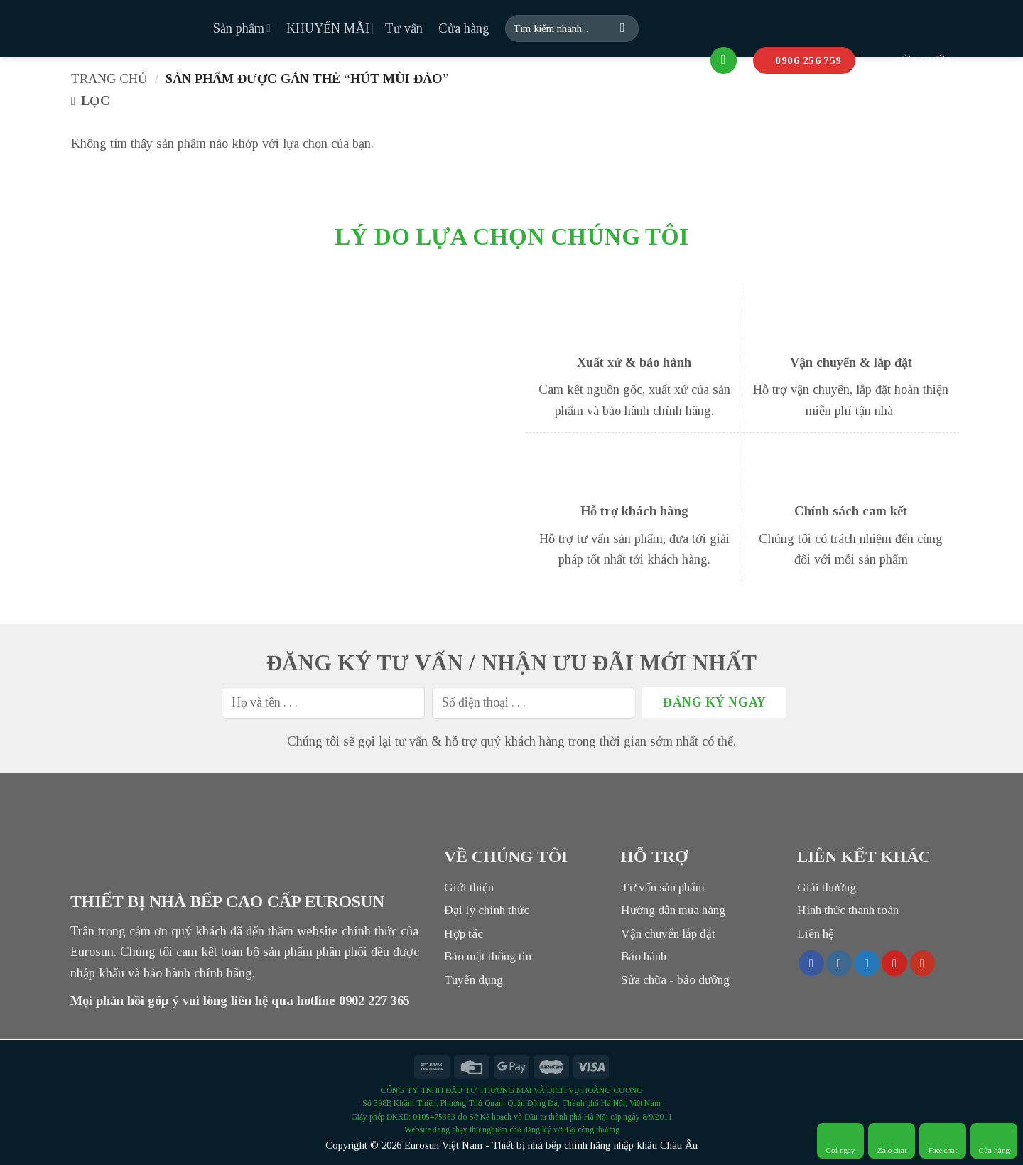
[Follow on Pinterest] (894, 963)
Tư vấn (404, 28)
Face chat (943, 1140)
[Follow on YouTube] (923, 963)
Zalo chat (891, 1140)
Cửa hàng (463, 28)
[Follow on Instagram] (839, 963)
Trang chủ (109, 79)
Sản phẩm (242, 28)
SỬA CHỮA (911, 60)
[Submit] (623, 28)
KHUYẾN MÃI (327, 28)
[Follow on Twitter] (866, 963)
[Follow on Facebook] (811, 963)
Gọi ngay (840, 1140)
